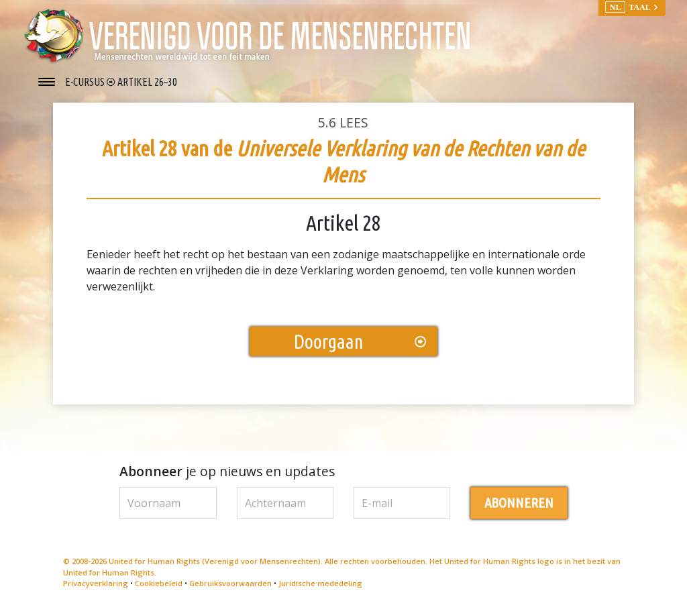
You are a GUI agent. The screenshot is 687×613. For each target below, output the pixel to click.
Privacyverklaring (95, 585)
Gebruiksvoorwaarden (230, 585)
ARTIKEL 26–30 (147, 82)
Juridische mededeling (320, 585)
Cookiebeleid (158, 585)
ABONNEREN (518, 504)
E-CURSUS (86, 82)
